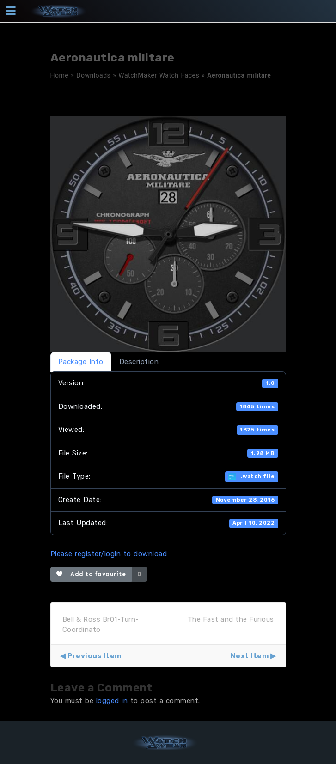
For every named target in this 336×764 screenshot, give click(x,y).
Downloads (93, 75)
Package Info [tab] (81, 362)
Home (59, 75)
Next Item (250, 656)
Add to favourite (91, 573)
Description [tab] (139, 362)
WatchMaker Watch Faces (158, 75)
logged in (112, 701)
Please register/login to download (108, 554)
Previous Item (94, 656)
